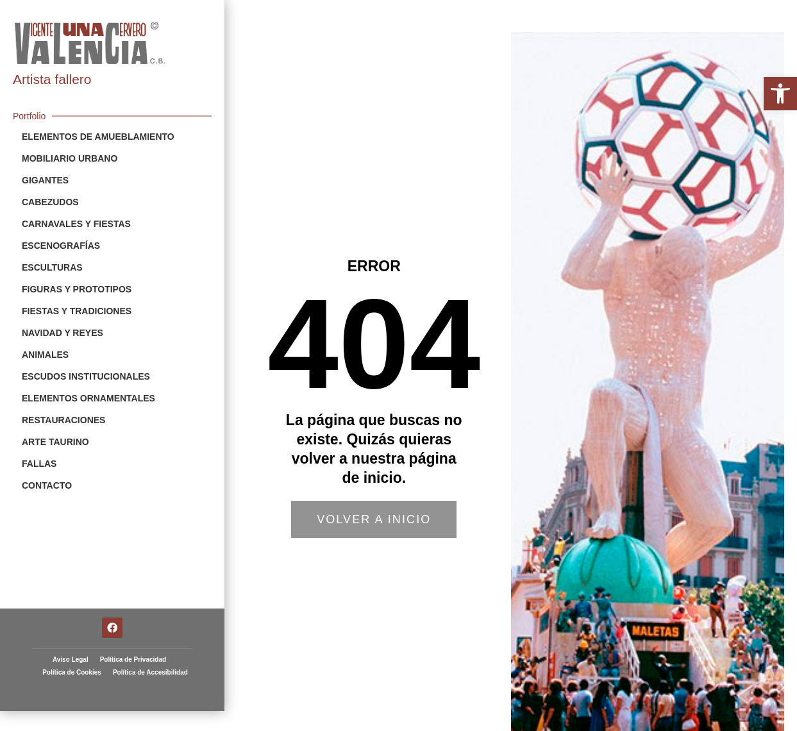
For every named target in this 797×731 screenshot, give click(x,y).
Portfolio (29, 116)
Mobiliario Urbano (69, 158)
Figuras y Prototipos (76, 289)
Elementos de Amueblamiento (98, 136)
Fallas (39, 463)
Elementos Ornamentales (88, 398)
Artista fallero (52, 79)
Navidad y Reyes (62, 333)
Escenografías (61, 245)
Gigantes (45, 180)
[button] (780, 93)
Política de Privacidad (133, 639)
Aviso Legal (70, 639)
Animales (45, 354)
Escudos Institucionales (86, 376)
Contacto (47, 485)
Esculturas (52, 267)
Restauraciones (63, 420)
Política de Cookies (71, 652)
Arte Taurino (55, 442)
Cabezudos (50, 202)
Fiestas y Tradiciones (76, 311)
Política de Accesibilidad (150, 652)
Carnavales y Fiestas (76, 224)
